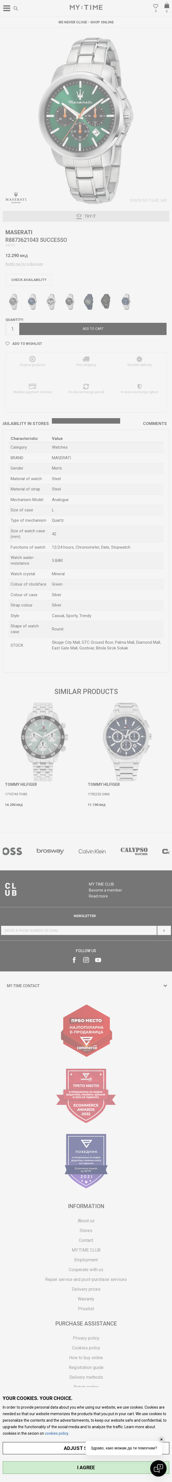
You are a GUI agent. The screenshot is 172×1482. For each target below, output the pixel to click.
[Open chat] (158, 1468)
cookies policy (56, 1433)
